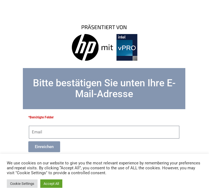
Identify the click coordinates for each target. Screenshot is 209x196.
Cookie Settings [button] (22, 184)
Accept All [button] (51, 184)
